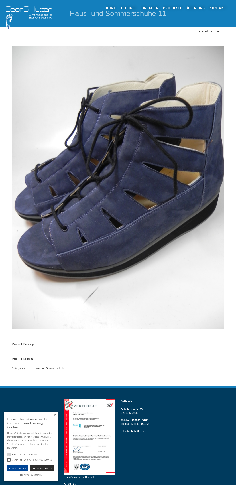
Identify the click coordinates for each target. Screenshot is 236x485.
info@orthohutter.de (133, 431)
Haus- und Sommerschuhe (49, 368)
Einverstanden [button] (17, 468)
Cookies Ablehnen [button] (42, 468)
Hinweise (22, 448)
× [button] (55, 415)
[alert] (31, 446)
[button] (30, 475)
